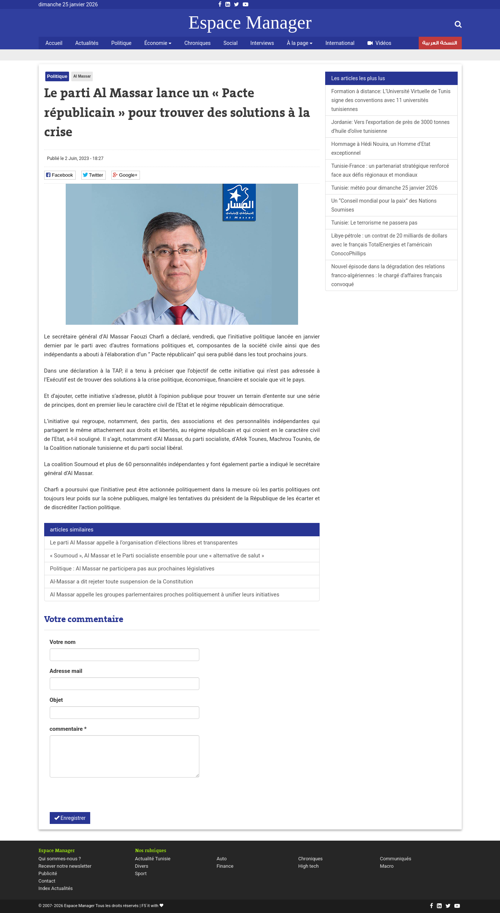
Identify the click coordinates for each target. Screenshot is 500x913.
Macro (387, 866)
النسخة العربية (439, 44)
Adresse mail (66, 671)
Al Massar (82, 76)
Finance (225, 866)
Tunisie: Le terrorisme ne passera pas (374, 223)
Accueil (54, 43)
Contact (47, 881)
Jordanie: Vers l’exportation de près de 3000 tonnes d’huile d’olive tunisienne (390, 126)
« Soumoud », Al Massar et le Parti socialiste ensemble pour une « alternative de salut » (157, 555)
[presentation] (106, 797)
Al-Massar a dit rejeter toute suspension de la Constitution (121, 581)
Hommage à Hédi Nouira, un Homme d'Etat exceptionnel (380, 148)
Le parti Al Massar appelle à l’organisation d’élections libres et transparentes (144, 542)
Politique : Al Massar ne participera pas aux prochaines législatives (132, 568)
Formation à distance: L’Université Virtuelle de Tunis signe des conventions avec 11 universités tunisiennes (390, 100)
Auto (222, 858)
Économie (157, 43)
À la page (300, 43)
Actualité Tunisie (153, 858)
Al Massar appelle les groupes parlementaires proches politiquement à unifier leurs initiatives (165, 594)
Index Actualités (56, 888)
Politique (121, 43)
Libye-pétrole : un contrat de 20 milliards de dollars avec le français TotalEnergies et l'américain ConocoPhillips (389, 244)
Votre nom (63, 642)
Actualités (86, 43)
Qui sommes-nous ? (60, 858)
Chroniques (197, 43)
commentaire (68, 729)
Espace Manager (250, 22)
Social (230, 43)
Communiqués (395, 858)
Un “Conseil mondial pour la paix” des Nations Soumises (384, 205)
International (340, 43)
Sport (141, 873)
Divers (141, 866)
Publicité (48, 873)
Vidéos (379, 43)
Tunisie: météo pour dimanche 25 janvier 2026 (384, 188)
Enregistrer (70, 818)
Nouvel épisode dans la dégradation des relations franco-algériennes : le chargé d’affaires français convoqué (388, 275)
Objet (56, 700)
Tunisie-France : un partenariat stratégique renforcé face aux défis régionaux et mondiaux (390, 170)
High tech (308, 866)
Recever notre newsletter (65, 866)
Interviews (262, 43)
